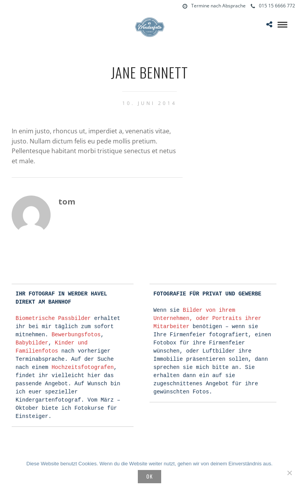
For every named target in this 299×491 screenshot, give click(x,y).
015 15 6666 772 (273, 5)
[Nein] (289, 473)
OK (149, 476)
